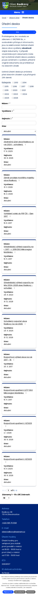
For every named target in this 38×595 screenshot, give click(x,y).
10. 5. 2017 (8, 259)
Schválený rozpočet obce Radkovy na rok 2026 (15, 322)
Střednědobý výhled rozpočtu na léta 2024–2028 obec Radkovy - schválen (18, 285)
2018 (32, 86)
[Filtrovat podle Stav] (19, 131)
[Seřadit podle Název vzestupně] (10, 102)
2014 (24, 82)
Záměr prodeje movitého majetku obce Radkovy (19, 179)
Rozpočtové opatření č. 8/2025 (18, 460)
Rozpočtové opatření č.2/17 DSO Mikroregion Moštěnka (18, 391)
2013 (16, 82)
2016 (15, 86)
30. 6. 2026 (8, 158)
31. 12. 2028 (8, 301)
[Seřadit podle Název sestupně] (10, 103)
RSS (25, 32)
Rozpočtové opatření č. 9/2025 (18, 424)
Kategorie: (6, 82)
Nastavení (30, 592)
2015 (7, 86)
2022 (7, 94)
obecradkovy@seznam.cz (13, 531)
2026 (16, 98)
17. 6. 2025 (8, 151)
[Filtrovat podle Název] (19, 107)
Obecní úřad (14, 18)
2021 (24, 90)
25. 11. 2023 (8, 295)
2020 (15, 90)
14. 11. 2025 (8, 468)
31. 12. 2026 (8, 337)
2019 (6, 90)
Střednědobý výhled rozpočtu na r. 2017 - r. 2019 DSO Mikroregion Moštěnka (18, 249)
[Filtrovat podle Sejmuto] (19, 123)
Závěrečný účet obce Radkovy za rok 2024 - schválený (19, 143)
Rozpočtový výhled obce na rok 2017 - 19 (18, 358)
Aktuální (7, 164)
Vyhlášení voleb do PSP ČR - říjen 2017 (18, 215)
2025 (7, 98)
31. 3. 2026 (8, 187)
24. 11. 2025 (8, 330)
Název (5, 103)
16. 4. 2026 (8, 194)
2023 (15, 94)
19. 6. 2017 (8, 223)
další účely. (26, 580)
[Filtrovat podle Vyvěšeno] (19, 115)
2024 (24, 94)
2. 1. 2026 (7, 433)
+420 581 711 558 (9, 523)
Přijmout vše (8, 592)
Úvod (4, 18)
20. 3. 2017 (8, 366)
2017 (23, 86)
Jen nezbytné (19, 592)
